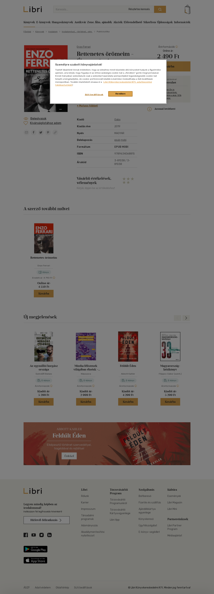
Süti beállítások (94, 94)
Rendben (120, 93)
